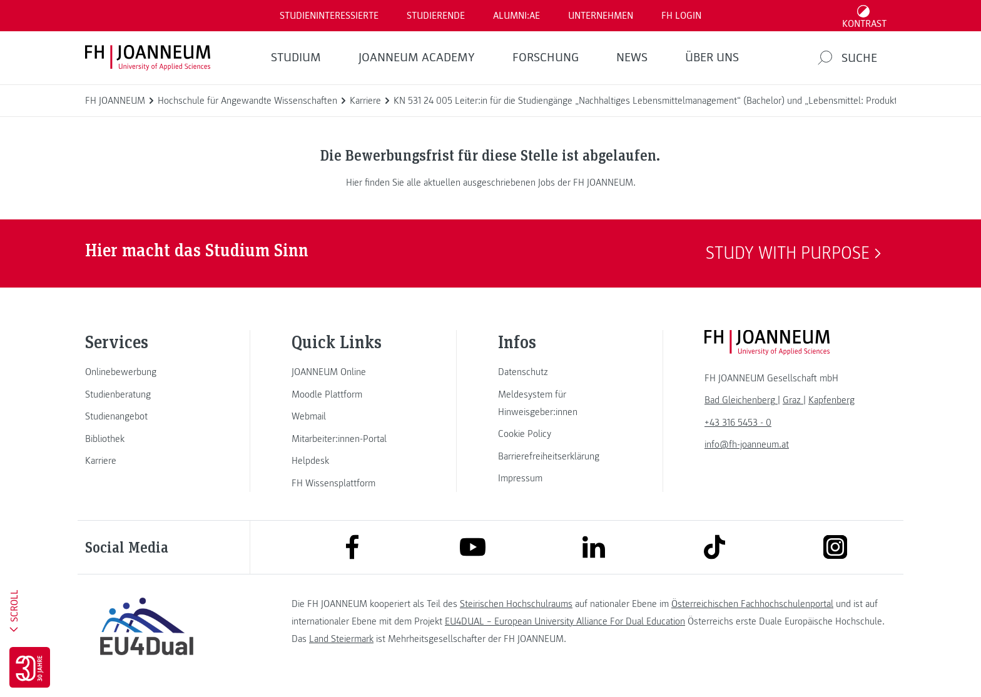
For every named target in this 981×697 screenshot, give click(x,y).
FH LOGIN (681, 15)
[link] (146, 372)
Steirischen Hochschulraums (516, 604)
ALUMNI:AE (516, 15)
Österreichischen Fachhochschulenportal (752, 604)
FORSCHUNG (545, 57)
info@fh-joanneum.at (746, 444)
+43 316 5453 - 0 (737, 422)
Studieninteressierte (329, 15)
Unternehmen (600, 15)
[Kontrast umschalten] (865, 15)
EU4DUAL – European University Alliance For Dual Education (565, 621)
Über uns (712, 57)
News (632, 57)
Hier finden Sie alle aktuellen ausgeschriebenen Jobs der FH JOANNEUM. (491, 182)
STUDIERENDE (436, 15)
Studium (296, 57)
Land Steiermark (341, 639)
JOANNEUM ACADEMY (416, 57)
